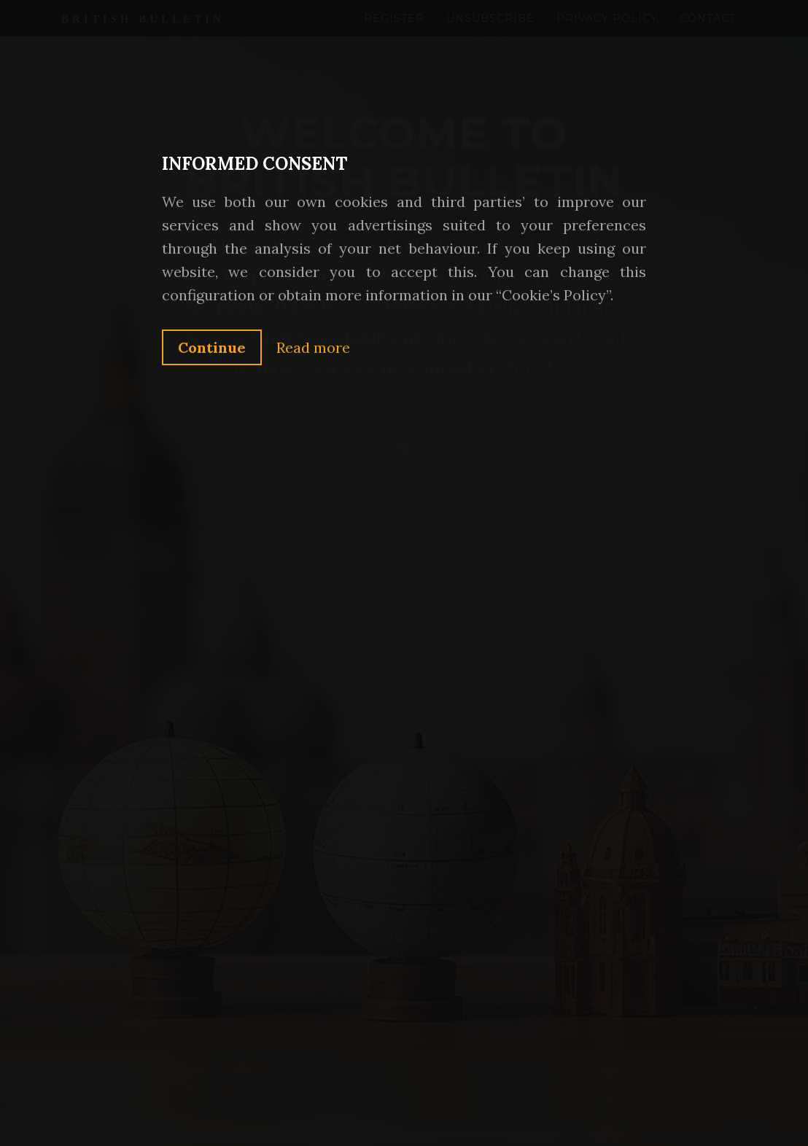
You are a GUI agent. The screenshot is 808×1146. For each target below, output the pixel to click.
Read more (313, 347)
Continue (212, 347)
